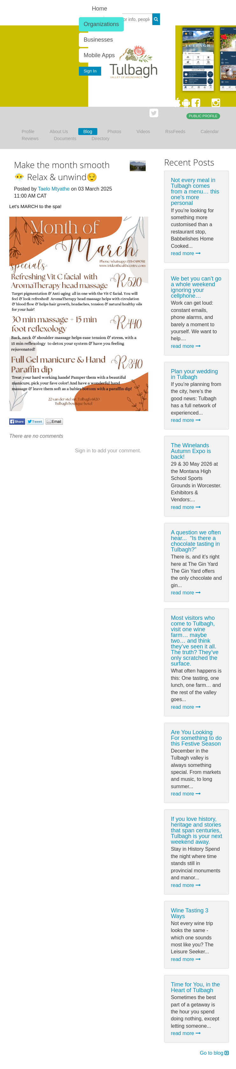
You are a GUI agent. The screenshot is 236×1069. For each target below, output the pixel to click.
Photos (114, 131)
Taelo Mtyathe (54, 189)
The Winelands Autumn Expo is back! (191, 451)
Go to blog (214, 1053)
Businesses (98, 40)
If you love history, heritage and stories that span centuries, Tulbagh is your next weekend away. (196, 830)
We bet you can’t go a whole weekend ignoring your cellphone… (196, 287)
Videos (143, 131)
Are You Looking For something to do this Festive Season (196, 738)
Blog (87, 131)
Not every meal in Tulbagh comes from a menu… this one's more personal (195, 191)
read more (185, 253)
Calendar (210, 131)
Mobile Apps (99, 55)
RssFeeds (175, 131)
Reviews (30, 138)
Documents (65, 138)
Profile (28, 131)
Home (99, 8)
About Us (59, 131)
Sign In (90, 71)
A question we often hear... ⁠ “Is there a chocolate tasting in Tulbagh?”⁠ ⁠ (196, 541)
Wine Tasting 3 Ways (189, 913)
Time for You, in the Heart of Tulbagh (195, 987)
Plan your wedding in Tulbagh (194, 374)
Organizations (101, 24)
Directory (100, 138)
